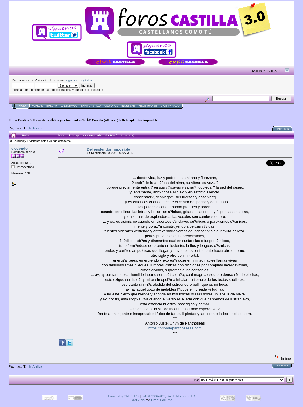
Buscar (51, 105)
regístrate (87, 80)
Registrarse (147, 105)
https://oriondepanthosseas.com (174, 328)
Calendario (69, 105)
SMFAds (138, 400)
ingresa (71, 80)
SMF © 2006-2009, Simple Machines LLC (168, 396)
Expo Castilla (91, 105)
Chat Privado (170, 105)
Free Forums (161, 400)
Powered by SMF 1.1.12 (123, 396)
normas (37, 105)
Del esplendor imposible (140, 120)
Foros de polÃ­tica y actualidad (55, 120)
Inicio (22, 105)
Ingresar (128, 105)
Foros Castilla (19, 120)
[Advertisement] (113, 111)
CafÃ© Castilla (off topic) (99, 120)
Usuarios (111, 105)
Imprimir (283, 129)
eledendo (19, 148)
